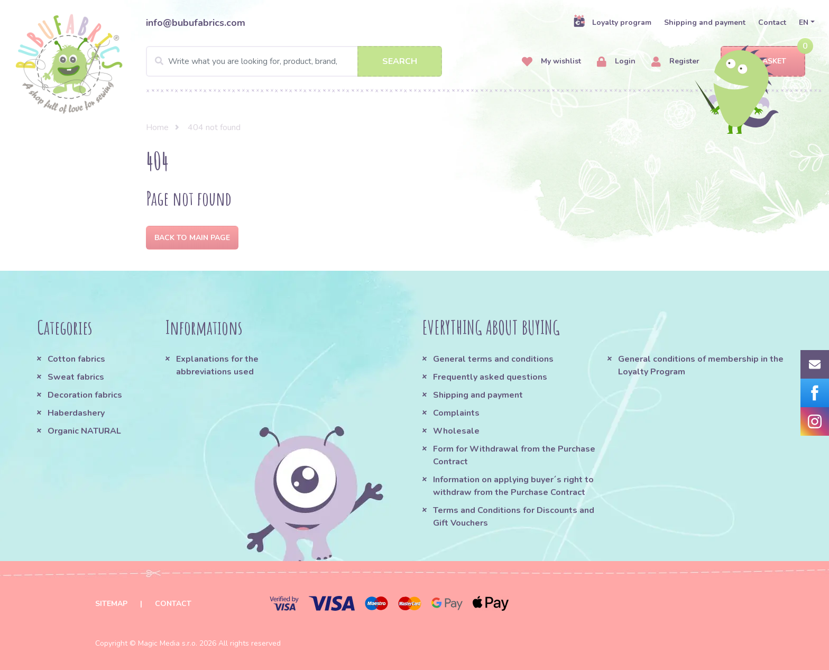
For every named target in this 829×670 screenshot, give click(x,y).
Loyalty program (612, 22)
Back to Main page (192, 238)
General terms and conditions (493, 359)
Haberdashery (76, 413)
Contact (772, 22)
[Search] (294, 61)
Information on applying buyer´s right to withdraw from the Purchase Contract (513, 486)
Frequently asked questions (490, 377)
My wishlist (551, 61)
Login (616, 61)
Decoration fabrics (85, 395)
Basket (762, 61)
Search (399, 61)
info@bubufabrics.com (195, 22)
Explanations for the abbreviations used (217, 365)
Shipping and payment (704, 22)
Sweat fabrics (76, 377)
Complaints (456, 413)
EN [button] (803, 22)
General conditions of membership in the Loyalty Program (701, 365)
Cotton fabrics (76, 359)
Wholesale (456, 431)
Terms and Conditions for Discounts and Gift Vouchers (513, 516)
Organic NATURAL (84, 431)
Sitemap (111, 604)
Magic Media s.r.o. (167, 643)
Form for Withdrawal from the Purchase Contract (514, 455)
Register (675, 61)
